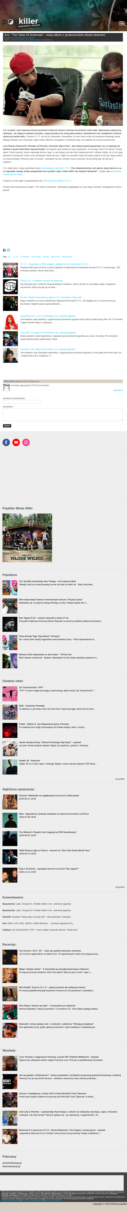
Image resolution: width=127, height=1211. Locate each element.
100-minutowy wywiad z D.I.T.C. (57, 181)
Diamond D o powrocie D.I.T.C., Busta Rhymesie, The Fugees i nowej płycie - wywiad (62, 1130)
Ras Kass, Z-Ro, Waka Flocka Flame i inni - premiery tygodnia (47, 349)
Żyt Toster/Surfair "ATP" (31, 687)
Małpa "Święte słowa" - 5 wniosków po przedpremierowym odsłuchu (54, 969)
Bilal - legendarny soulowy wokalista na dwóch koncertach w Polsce (54, 814)
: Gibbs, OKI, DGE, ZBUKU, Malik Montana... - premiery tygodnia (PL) (37, 923)
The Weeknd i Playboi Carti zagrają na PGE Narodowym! (47, 832)
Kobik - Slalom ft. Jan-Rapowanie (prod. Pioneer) (44, 724)
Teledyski (30, 38)
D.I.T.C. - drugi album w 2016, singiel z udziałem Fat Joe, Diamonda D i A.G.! (54, 264)
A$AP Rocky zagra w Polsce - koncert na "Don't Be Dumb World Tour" (54, 850)
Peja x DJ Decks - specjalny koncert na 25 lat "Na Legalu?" (49, 868)
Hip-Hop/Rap (17, 38)
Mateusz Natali (35, 40)
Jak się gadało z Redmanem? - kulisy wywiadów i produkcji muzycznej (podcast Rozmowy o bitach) (70, 1075)
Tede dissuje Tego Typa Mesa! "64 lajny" (39, 636)
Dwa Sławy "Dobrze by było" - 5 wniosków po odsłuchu (47, 1005)
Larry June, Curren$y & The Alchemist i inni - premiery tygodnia (48, 333)
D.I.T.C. (66, 168)
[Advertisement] (63, 7)
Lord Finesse (36, 257)
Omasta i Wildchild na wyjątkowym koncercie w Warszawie (49, 795)
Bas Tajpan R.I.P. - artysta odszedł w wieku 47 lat (43, 618)
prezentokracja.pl (11, 1163)
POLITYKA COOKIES (53, 1200)
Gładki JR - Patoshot (29, 760)
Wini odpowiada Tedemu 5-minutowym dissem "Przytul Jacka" (51, 599)
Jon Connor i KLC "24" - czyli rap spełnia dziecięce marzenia (50, 951)
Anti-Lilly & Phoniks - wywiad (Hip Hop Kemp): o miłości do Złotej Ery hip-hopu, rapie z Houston (68, 1112)
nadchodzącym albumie (52, 168)
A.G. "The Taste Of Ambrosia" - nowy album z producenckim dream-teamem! (55, 35)
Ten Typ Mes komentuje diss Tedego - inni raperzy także (47, 581)
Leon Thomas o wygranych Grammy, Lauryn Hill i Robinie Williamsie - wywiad (59, 1057)
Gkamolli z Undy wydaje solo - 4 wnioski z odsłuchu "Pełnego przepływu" (56, 1024)
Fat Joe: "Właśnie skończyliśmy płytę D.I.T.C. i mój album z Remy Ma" (51, 297)
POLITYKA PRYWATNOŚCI (32, 1200)
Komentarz (8, 407)
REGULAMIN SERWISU (11, 1200)
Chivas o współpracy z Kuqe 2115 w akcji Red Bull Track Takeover (52, 1093)
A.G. (9, 257)
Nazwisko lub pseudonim (14, 398)
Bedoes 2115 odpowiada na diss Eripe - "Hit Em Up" (45, 654)
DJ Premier (25, 257)
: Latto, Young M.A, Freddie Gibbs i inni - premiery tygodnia (36, 904)
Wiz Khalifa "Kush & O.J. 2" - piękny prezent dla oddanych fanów (52, 987)
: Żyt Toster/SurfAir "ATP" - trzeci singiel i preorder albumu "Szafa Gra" (40, 930)
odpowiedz (118, 390)
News (24, 38)
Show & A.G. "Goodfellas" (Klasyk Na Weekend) (41, 281)
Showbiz (46, 257)
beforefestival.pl (11, 1166)
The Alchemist (67, 257)
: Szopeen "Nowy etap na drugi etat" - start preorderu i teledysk (36, 917)
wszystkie (120, 779)
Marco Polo (55, 257)
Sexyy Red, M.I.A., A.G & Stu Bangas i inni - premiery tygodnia (47, 316)
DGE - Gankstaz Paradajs (32, 705)
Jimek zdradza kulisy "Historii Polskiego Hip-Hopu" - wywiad (50, 742)
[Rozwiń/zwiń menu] (122, 23)
